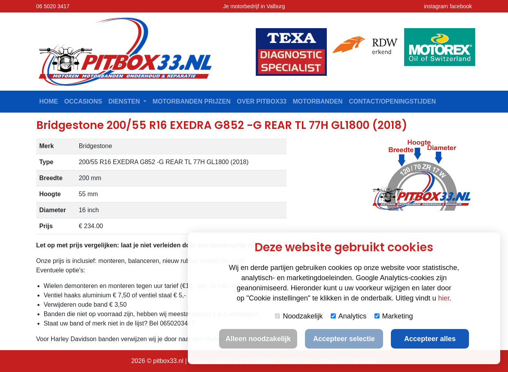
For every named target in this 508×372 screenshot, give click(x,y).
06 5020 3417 (53, 6)
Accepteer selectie (344, 339)
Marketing (393, 316)
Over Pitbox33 (262, 101)
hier (443, 298)
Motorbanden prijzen (192, 101)
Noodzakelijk (299, 316)
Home (48, 101)
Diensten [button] (124, 101)
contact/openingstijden (392, 101)
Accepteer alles (430, 339)
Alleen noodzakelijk (258, 339)
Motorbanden (318, 101)
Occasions (83, 101)
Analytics (349, 316)
